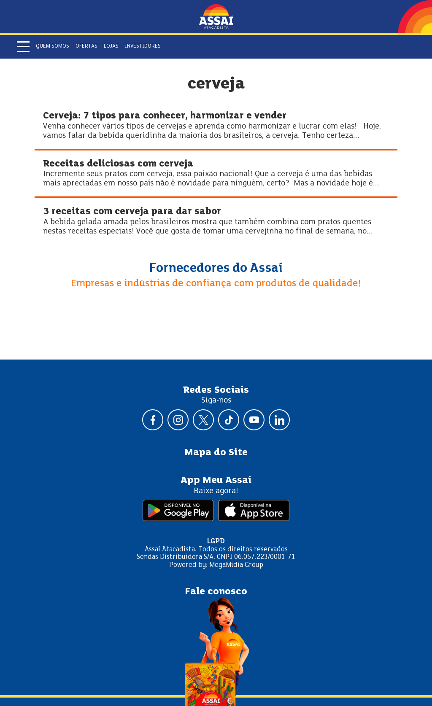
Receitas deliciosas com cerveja (118, 164)
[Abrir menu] (23, 46)
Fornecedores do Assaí (216, 268)
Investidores (143, 46)
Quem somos (52, 46)
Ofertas (86, 46)
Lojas (111, 46)
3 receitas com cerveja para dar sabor (132, 212)
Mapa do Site (216, 453)
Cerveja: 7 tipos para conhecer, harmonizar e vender (164, 116)
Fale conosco (216, 592)
